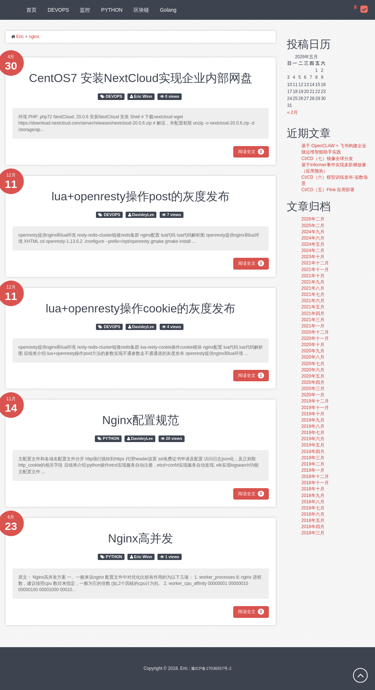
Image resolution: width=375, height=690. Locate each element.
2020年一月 (312, 394)
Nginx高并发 (140, 538)
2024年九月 (312, 231)
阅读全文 (251, 152)
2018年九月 (312, 495)
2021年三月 (312, 319)
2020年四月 (312, 382)
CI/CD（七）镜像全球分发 (327, 158)
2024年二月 (312, 250)
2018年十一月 (315, 482)
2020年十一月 (315, 338)
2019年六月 (312, 438)
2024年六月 (312, 238)
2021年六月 (312, 300)
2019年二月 (312, 464)
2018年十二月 (315, 476)
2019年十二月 (315, 401)
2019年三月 (312, 457)
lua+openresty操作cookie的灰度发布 (140, 308)
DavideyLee (143, 214)
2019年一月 (312, 470)
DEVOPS (58, 10)
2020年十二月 (315, 332)
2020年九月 (312, 350)
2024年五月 (312, 244)
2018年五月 (312, 520)
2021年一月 (312, 326)
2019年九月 (312, 420)
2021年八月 (312, 288)
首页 (31, 10)
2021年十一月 (315, 269)
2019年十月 (312, 413)
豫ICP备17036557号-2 (211, 668)
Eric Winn (143, 96)
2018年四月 (312, 526)
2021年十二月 (315, 263)
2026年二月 (312, 219)
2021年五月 (312, 306)
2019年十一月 (315, 407)
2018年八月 (312, 501)
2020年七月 (312, 363)
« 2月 (292, 112)
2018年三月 (312, 532)
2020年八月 (312, 357)
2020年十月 (312, 344)
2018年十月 (312, 488)
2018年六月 (312, 514)
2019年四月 (312, 451)
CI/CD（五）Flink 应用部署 (327, 189)
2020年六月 (312, 369)
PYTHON (111, 10)
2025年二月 (312, 225)
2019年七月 (312, 432)
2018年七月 (312, 508)
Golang (168, 10)
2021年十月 (312, 275)
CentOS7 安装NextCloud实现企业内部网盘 (140, 78)
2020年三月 (312, 388)
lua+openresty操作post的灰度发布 (141, 196)
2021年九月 (312, 282)
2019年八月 (312, 426)
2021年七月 (312, 294)
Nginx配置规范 (140, 420)
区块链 (141, 10)
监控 (85, 10)
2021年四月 (312, 313)
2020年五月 (312, 376)
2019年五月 (312, 445)
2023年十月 (312, 256)
